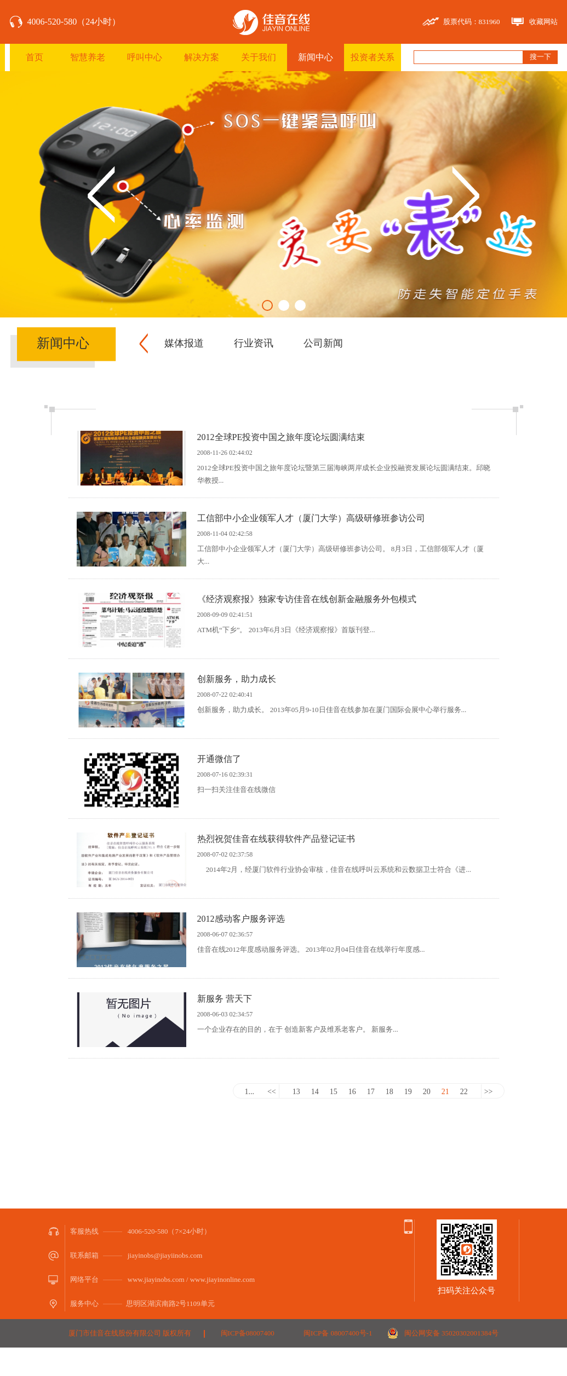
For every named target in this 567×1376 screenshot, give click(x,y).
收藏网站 (543, 22)
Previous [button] (101, 194)
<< (271, 1092)
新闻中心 (315, 57)
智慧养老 (87, 57)
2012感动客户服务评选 (241, 918)
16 (352, 1092)
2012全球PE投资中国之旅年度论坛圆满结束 (281, 437)
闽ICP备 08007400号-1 (337, 1333)
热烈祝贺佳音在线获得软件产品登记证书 (276, 838)
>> (488, 1092)
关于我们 (258, 57)
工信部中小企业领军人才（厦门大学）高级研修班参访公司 (311, 518)
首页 (34, 57)
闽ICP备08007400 (247, 1333)
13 (296, 1092)
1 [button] (267, 305)
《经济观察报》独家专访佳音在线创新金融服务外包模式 (306, 599)
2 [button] (283, 305)
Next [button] (465, 194)
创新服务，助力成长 (236, 679)
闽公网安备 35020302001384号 (451, 1333)
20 (427, 1092)
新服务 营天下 (224, 998)
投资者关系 (372, 57)
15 (333, 1092)
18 (389, 1092)
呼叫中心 (144, 57)
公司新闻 (323, 343)
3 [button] (300, 305)
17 (371, 1092)
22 (464, 1092)
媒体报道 (184, 343)
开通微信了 (219, 759)
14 (315, 1092)
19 (408, 1092)
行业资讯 (253, 343)
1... (249, 1092)
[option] (283, 194)
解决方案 (201, 57)
